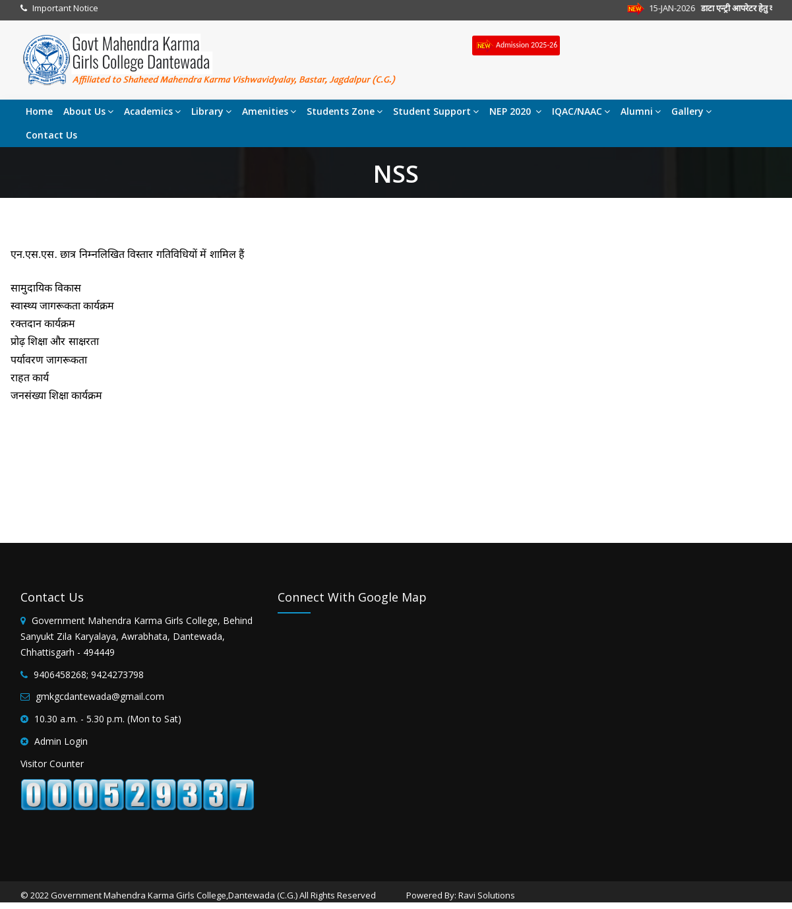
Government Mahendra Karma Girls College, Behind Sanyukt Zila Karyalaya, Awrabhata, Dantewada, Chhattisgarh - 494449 (136, 636)
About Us (88, 111)
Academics (152, 111)
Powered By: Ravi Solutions (460, 895)
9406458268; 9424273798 (89, 674)
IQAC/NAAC (581, 111)
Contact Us (51, 135)
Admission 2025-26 (516, 46)
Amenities (269, 111)
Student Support (436, 111)
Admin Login (61, 741)
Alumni (641, 111)
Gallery (691, 111)
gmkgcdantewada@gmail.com (100, 696)
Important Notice (65, 8)
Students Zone (344, 111)
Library (211, 111)
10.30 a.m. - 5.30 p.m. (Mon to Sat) (107, 718)
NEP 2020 (515, 111)
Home (39, 111)
